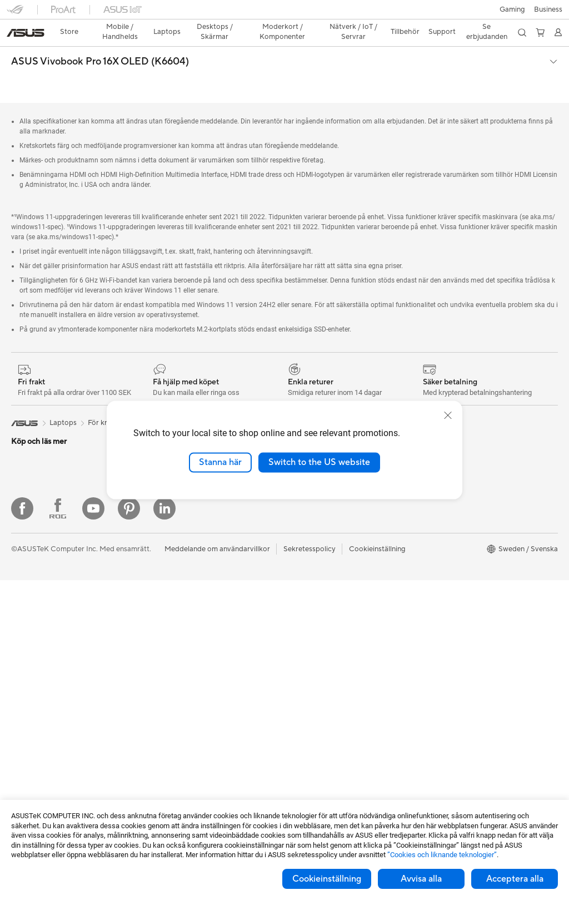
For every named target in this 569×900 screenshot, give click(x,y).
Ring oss (298, 613)
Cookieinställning (326, 878)
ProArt (432, 530)
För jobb (25, 514)
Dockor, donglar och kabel (189, 757)
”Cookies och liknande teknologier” (442, 854)
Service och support (317, 580)
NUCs (21, 682)
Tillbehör (25, 447)
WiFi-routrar (166, 564)
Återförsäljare (328, 377)
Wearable (26, 732)
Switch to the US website (319, 462)
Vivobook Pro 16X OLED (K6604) (240, 377)
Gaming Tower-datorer (48, 648)
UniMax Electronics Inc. (323, 530)
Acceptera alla (514, 878)
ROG (429, 513)
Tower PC (27, 631)
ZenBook (436, 546)
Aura (429, 580)
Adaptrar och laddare (181, 740)
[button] (15, 13)
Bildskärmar (31, 598)
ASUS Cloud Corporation (326, 513)
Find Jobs (300, 546)
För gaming (29, 497)
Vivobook (159, 377)
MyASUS (299, 697)
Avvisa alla (421, 878)
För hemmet (31, 481)
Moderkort (29, 765)
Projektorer (30, 715)
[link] (285, 13)
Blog (429, 596)
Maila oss (299, 596)
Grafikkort (28, 782)
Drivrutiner (302, 646)
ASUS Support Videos (320, 680)
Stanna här (220, 462)
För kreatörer (33, 531)
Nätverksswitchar (175, 580)
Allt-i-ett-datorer (39, 615)
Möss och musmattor (181, 656)
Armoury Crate (446, 563)
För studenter (33, 547)
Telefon (22, 430)
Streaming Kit (168, 690)
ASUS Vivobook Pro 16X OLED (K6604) (100, 42)
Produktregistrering (317, 630)
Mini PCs (25, 665)
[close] (447, 415)
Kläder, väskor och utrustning (194, 707)
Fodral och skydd (174, 723)
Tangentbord (167, 640)
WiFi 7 (156, 530)
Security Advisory (313, 663)
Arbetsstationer (37, 698)
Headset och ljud (173, 673)
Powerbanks (166, 773)
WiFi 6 (156, 547)
